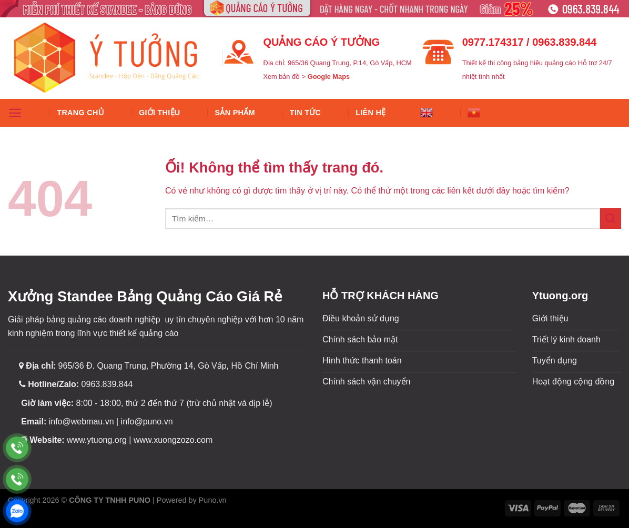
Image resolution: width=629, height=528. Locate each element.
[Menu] (15, 113)
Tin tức (305, 112)
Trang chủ (80, 112)
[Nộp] (610, 218)
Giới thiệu (159, 112)
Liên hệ (370, 112)
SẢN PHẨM (235, 112)
